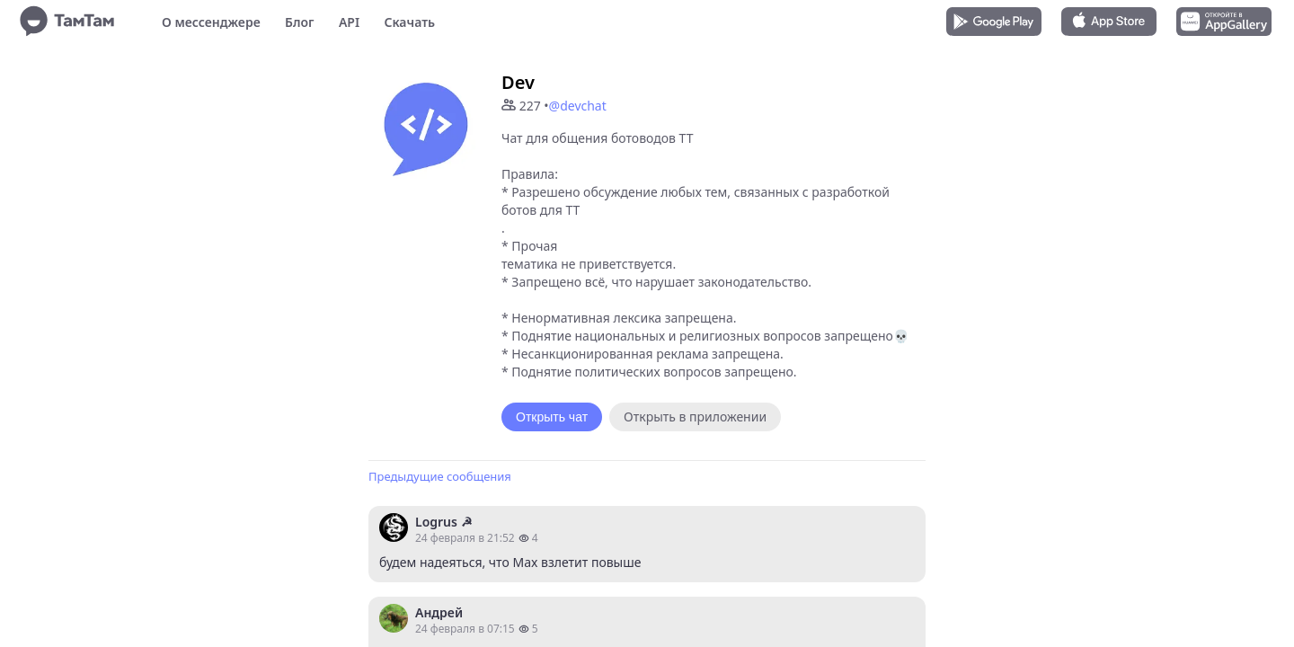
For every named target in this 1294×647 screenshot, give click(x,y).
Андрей (439, 612)
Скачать (409, 22)
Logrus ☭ (444, 521)
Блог (299, 22)
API (349, 22)
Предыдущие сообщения (439, 476)
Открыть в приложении (695, 416)
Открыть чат (552, 417)
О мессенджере (211, 22)
